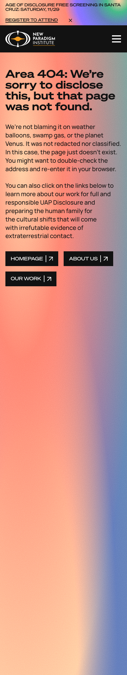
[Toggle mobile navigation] (116, 39)
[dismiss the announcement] (70, 20)
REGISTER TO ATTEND (31, 20)
